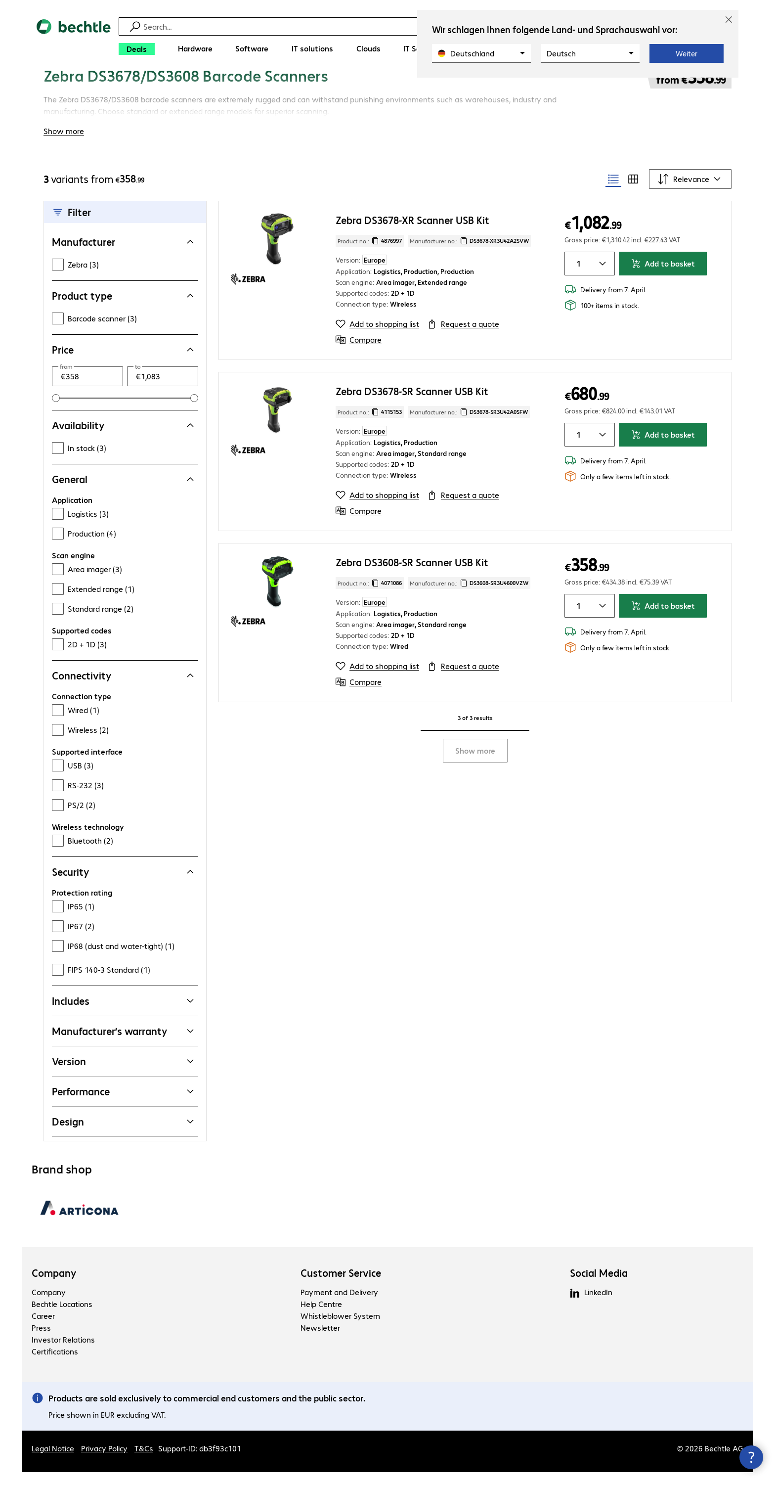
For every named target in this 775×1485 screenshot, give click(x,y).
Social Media (599, 1286)
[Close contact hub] (751, 1457)
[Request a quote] (463, 337)
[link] (326, 87)
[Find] (394, 26)
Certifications (55, 1364)
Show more (475, 763)
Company (54, 1286)
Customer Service (341, 1286)
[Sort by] (690, 192)
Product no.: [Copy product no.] (370, 254)
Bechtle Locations (62, 1316)
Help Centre (321, 1316)
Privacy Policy (104, 1461)
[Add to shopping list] (377, 337)
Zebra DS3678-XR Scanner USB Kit (412, 232)
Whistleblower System (340, 1328)
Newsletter (320, 1340)
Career (43, 1328)
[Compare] (359, 352)
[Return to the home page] (74, 39)
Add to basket (663, 276)
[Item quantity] (577, 276)
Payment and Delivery (339, 1305)
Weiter (686, 53)
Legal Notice (53, 1461)
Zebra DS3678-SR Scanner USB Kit (412, 403)
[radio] (613, 192)
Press (41, 1340)
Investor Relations (63, 1352)
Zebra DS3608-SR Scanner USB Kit (412, 575)
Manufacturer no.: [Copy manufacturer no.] (469, 254)
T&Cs (143, 1461)
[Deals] (137, 49)
